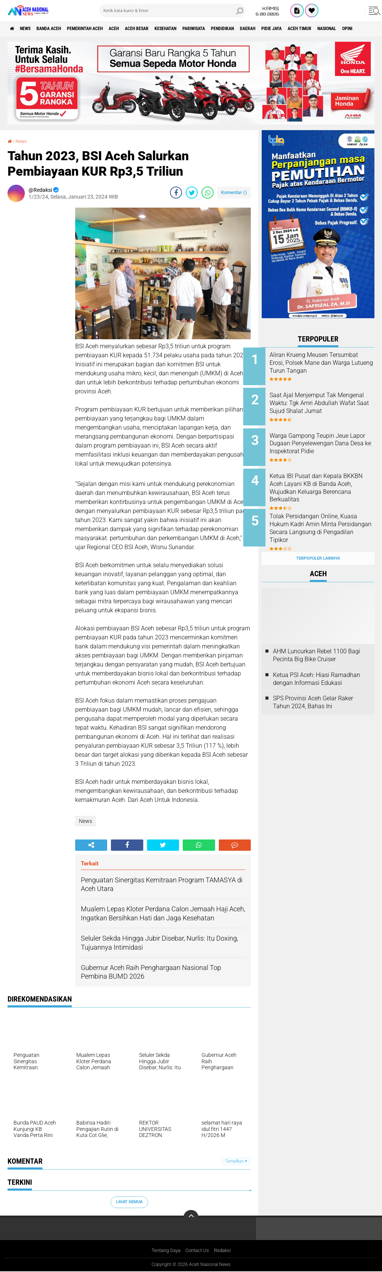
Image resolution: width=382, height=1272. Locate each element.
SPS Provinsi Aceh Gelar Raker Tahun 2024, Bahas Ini (313, 687)
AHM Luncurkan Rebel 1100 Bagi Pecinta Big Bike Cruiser (316, 640)
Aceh (141, 29)
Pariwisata (240, 29)
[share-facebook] (176, 192)
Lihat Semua (129, 1201)
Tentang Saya (164, 1251)
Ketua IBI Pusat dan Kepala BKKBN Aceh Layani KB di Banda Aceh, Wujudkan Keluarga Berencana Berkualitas (324, 484)
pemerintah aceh (105, 29)
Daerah (308, 29)
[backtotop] (191, 1217)
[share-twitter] (192, 192)
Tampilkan (236, 1160)
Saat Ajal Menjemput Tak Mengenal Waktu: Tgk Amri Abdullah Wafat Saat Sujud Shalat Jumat (323, 404)
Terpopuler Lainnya (318, 543)
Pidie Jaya (337, 29)
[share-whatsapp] (208, 192)
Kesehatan (205, 29)
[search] (172, 10)
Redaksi (225, 1251)
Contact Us (198, 1251)
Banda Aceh (61, 29)
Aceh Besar (169, 29)
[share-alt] (91, 845)
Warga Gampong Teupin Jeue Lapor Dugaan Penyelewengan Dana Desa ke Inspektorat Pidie (328, 442)
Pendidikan (276, 29)
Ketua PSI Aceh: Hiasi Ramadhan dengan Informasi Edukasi (316, 664)
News (31, 29)
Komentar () (234, 192)
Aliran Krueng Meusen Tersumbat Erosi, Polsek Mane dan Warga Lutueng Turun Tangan (328, 366)
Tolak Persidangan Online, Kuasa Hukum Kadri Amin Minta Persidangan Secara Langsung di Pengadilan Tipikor (323, 522)
